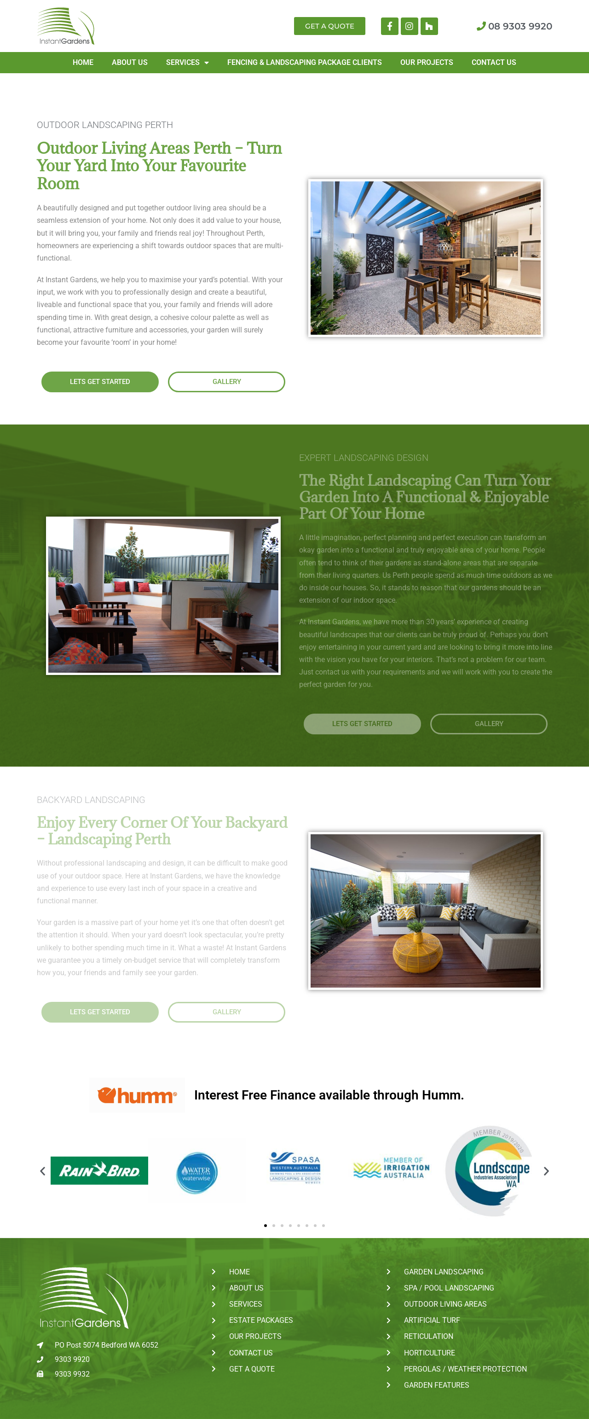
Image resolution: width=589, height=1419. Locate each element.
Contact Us (494, 62)
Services (187, 62)
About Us (130, 62)
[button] (42, 1170)
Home (83, 62)
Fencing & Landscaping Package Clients (304, 62)
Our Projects (426, 62)
